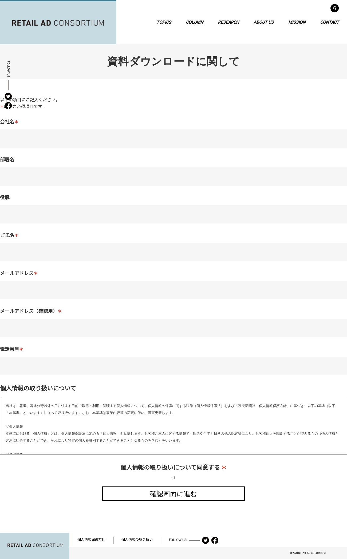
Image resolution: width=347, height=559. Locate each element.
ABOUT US (264, 22)
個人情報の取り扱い (137, 539)
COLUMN (194, 22)
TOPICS (163, 22)
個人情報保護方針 (91, 539)
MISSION (296, 22)
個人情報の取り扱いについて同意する (173, 467)
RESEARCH (228, 22)
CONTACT (329, 22)
